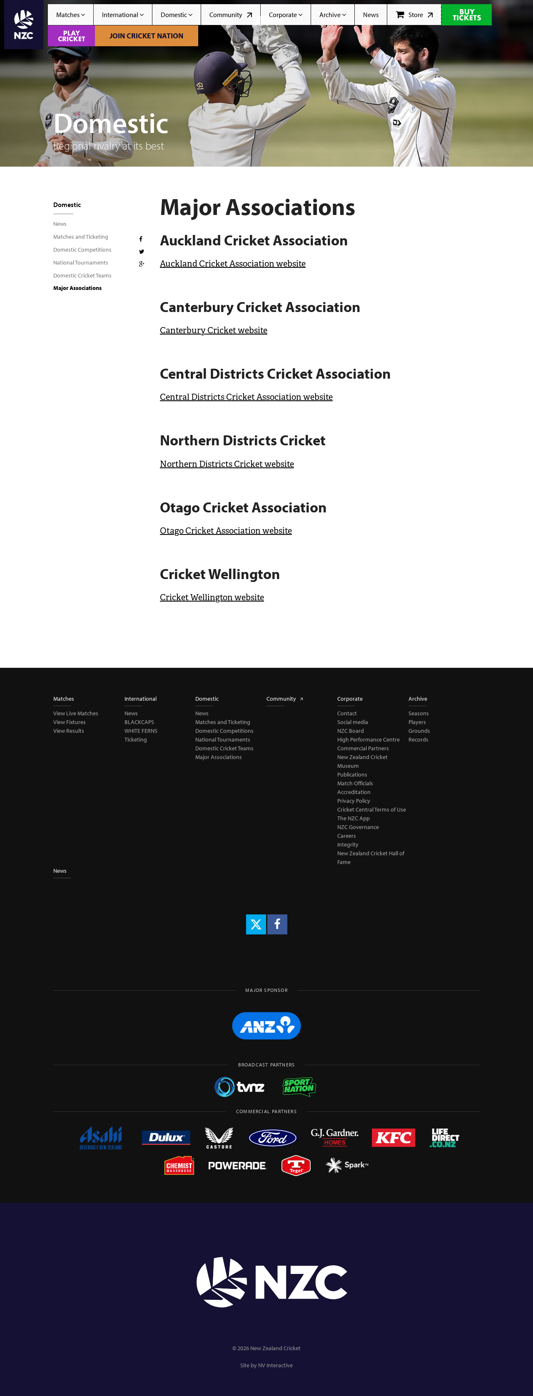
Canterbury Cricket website (213, 330)
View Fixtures (69, 722)
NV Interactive (275, 1365)
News (371, 14)
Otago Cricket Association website (226, 530)
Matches (70, 14)
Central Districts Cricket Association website (246, 397)
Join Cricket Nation (146, 35)
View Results (68, 730)
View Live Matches (75, 713)
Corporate (285, 14)
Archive (332, 14)
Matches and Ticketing (80, 236)
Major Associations (77, 288)
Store (414, 14)
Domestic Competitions (82, 249)
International (123, 14)
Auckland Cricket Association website (233, 263)
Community (230, 14)
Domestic (176, 14)
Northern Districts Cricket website (227, 464)
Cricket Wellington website (212, 597)
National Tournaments (80, 262)
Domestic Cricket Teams (82, 275)
